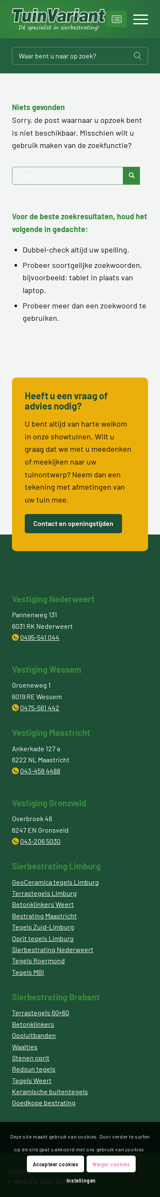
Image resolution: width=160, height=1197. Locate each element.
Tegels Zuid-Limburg (43, 927)
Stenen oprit (30, 1058)
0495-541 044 (39, 637)
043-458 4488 (40, 771)
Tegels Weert (32, 1080)
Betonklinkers (33, 1024)
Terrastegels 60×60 (40, 1012)
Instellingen (81, 1180)
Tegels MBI (28, 972)
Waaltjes (25, 1047)
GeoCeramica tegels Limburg (55, 882)
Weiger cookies (111, 1164)
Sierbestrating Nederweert (52, 949)
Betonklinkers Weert (43, 904)
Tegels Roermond (38, 960)
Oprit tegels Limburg (43, 938)
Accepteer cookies (56, 1164)
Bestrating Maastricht (44, 916)
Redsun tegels (33, 1069)
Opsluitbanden (34, 1035)
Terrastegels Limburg (44, 893)
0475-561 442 (39, 707)
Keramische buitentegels (50, 1091)
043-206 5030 (40, 841)
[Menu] (136, 19)
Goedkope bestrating (44, 1102)
